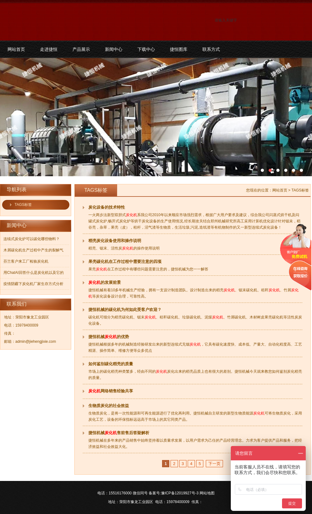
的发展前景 (104, 282)
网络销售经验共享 (110, 391)
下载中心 (146, 49)
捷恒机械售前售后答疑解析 (118, 432)
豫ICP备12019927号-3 (180, 493)
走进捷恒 (48, 49)
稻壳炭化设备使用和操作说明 (114, 240)
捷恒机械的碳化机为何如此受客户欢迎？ (124, 309)
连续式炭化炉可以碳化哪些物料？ (31, 239)
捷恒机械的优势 (108, 336)
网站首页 (16, 49)
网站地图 (207, 493)
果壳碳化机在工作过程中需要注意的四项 (124, 261)
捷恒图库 (178, 49)
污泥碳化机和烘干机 (156, 117)
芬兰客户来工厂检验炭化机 (25, 261)
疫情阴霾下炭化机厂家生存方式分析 (33, 284)
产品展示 (81, 49)
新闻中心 (113, 49)
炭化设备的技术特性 (106, 207)
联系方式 (211, 49)
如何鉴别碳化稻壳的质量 (110, 363)
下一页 (214, 463)
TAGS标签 (23, 204)
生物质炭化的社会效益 (108, 405)
